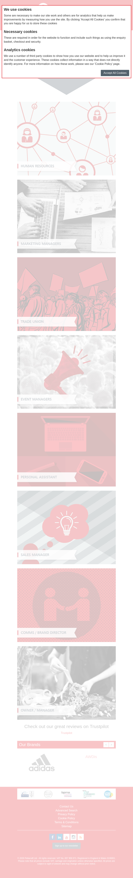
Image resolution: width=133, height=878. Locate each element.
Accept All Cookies (115, 72)
